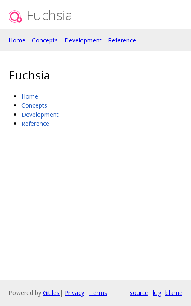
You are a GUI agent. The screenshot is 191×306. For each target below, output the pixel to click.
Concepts (45, 40)
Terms (98, 293)
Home (17, 40)
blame (173, 293)
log (157, 293)
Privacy (74, 293)
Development (83, 40)
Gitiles (51, 293)
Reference (122, 40)
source (139, 293)
